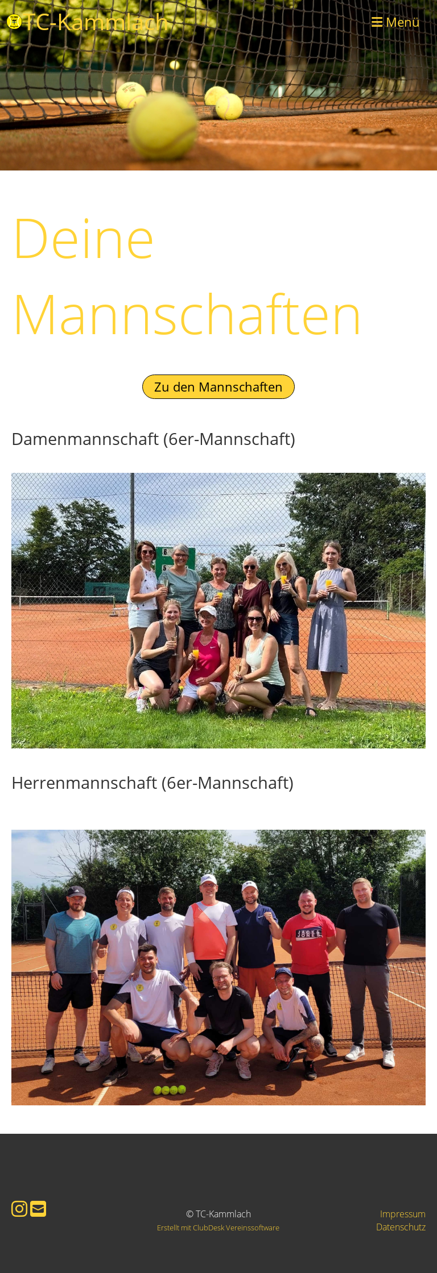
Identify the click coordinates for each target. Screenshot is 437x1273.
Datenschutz (401, 1227)
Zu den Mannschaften (218, 386)
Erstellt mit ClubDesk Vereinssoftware (218, 1227)
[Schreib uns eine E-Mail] (38, 1208)
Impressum (403, 1214)
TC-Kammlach (96, 21)
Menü (396, 21)
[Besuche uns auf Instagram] (19, 1208)
